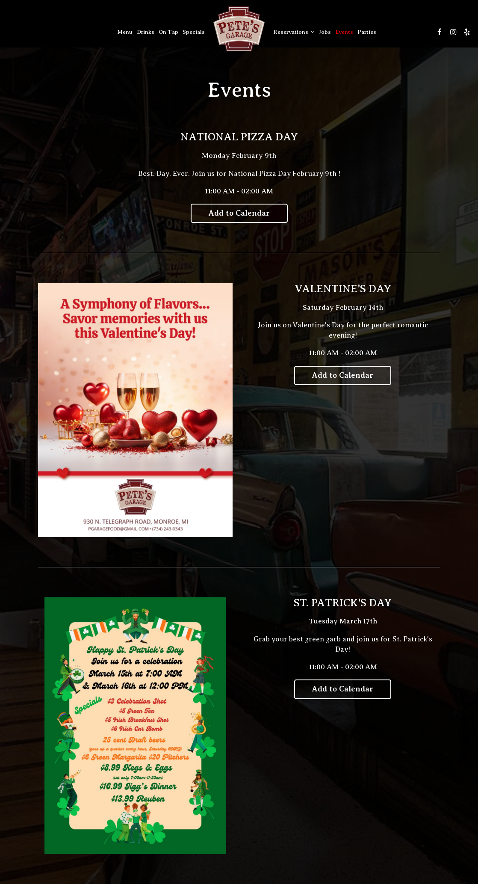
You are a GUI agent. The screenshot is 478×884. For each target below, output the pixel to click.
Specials (194, 32)
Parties (366, 32)
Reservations (294, 32)
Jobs (325, 32)
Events (344, 32)
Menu (125, 32)
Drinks (145, 32)
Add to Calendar (239, 213)
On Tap (168, 32)
